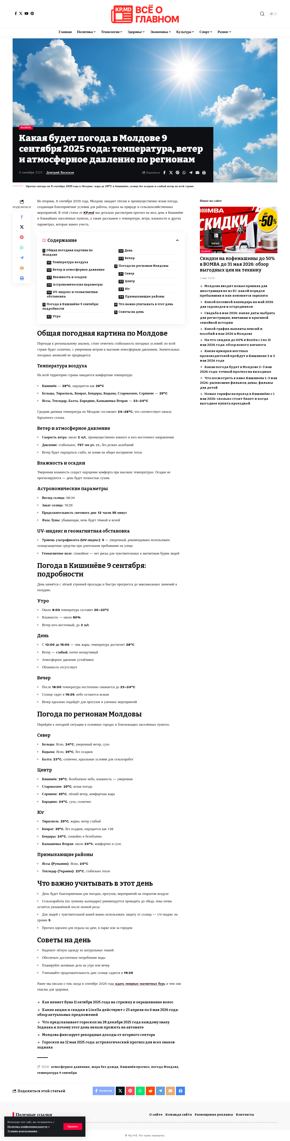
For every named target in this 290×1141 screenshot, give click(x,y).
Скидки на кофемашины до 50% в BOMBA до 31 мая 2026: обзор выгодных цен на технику (237, 263)
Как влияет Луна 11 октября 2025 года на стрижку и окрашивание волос (108, 1002)
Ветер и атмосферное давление (79, 270)
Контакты (245, 1114)
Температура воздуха (70, 262)
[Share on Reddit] (150, 1091)
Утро (57, 316)
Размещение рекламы (214, 1114)
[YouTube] (26, 13)
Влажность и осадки (70, 277)
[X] (20, 13)
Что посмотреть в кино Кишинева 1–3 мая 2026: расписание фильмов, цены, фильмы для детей (238, 381)
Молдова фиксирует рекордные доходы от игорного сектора (99, 1035)
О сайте (156, 1114)
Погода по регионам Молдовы (143, 266)
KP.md (88, 213)
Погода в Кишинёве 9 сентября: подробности (70, 306)
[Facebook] (16, 13)
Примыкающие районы (144, 296)
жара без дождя (104, 1067)
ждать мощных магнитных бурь (139, 984)
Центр (130, 281)
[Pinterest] (32, 13)
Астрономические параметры (78, 284)
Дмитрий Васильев (60, 172)
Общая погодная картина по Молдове (67, 252)
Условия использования (22, 1131)
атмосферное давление (70, 1067)
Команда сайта (178, 1114)
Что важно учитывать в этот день (146, 304)
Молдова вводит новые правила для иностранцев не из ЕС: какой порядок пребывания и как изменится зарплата (234, 289)
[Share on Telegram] (191, 172)
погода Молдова (164, 1067)
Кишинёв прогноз (134, 1067)
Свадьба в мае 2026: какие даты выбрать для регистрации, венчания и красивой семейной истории (237, 316)
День (128, 250)
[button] (72, 1126)
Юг (127, 289)
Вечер (130, 258)
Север (129, 273)
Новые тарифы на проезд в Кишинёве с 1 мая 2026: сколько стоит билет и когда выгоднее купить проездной (237, 397)
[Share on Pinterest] (177, 172)
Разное (26, 127)
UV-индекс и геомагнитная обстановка (72, 294)
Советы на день (131, 312)
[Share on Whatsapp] (184, 172)
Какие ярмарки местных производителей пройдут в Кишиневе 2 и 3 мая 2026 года (237, 354)
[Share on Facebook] (164, 172)
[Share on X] (171, 172)
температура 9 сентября (57, 1073)
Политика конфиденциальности (27, 1126)
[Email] (197, 172)
